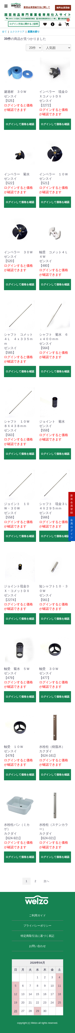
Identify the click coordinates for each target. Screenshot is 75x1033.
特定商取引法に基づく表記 (37, 935)
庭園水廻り (34, 31)
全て (4, 31)
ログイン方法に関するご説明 (23, 24)
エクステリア (17, 31)
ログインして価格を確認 (20, 124)
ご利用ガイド (37, 915)
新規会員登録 (71, 504)
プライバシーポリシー (37, 925)
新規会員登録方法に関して (37, 7)
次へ (46, 881)
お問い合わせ (37, 946)
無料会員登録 (63, 7)
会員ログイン (71, 529)
